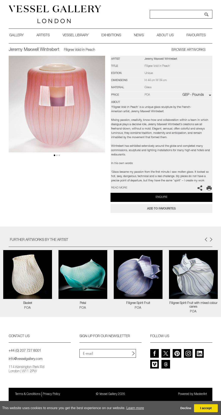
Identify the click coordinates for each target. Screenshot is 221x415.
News (139, 35)
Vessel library (75, 35)
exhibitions (111, 35)
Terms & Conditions (27, 394)
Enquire (161, 197)
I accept (206, 408)
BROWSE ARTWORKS (188, 50)
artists (43, 35)
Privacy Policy (51, 394)
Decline (185, 408)
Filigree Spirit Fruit (138, 303)
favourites (196, 35)
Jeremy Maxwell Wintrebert (34, 50)
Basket (27, 303)
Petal (83, 303)
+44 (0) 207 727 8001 (25, 351)
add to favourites (161, 208)
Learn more (135, 408)
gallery (16, 35)
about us (165, 35)
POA (27, 308)
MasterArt (200, 394)
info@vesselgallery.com (26, 359)
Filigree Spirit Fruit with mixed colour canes (193, 305)
